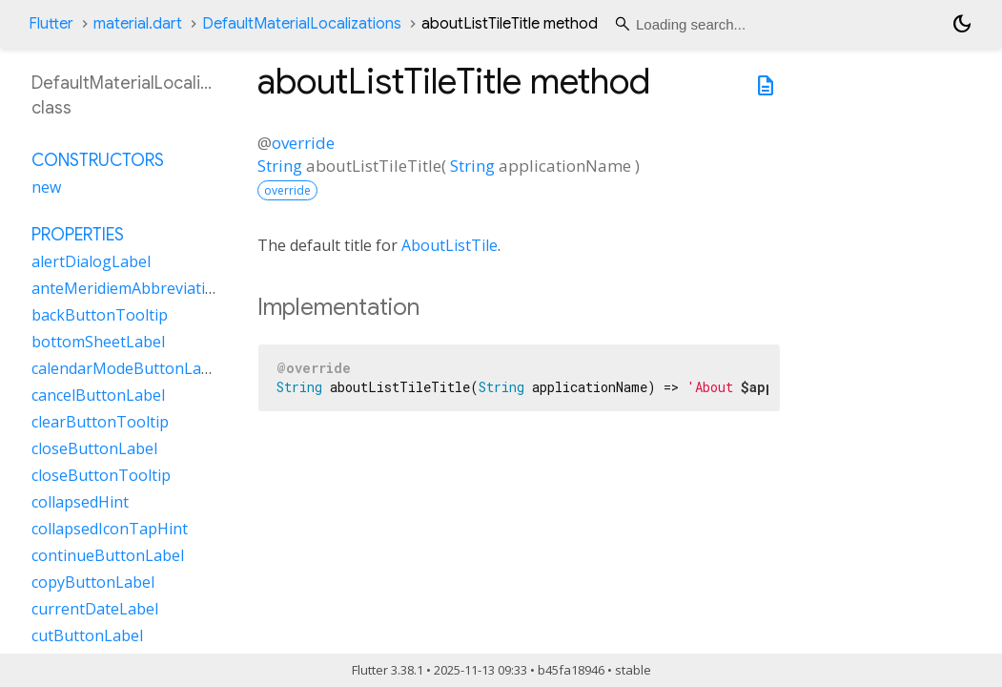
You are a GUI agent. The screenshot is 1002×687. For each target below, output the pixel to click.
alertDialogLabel (91, 261)
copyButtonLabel (92, 582)
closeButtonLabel (94, 448)
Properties (77, 234)
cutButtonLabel (87, 635)
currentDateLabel (94, 608)
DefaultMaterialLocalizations (301, 23)
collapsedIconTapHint (109, 528)
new (46, 187)
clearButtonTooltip (100, 421)
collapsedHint (80, 501)
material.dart (137, 23)
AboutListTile (449, 245)
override (303, 143)
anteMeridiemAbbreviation (127, 288)
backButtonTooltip (99, 314)
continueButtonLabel (107, 555)
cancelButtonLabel (98, 395)
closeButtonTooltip (101, 475)
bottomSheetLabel (98, 341)
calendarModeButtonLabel (127, 368)
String (279, 166)
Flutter (51, 23)
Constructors (97, 160)
